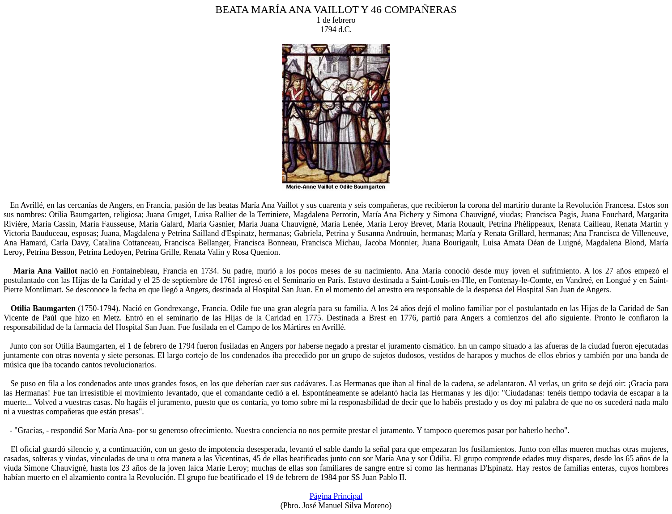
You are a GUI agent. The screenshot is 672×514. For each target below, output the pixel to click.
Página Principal (336, 496)
